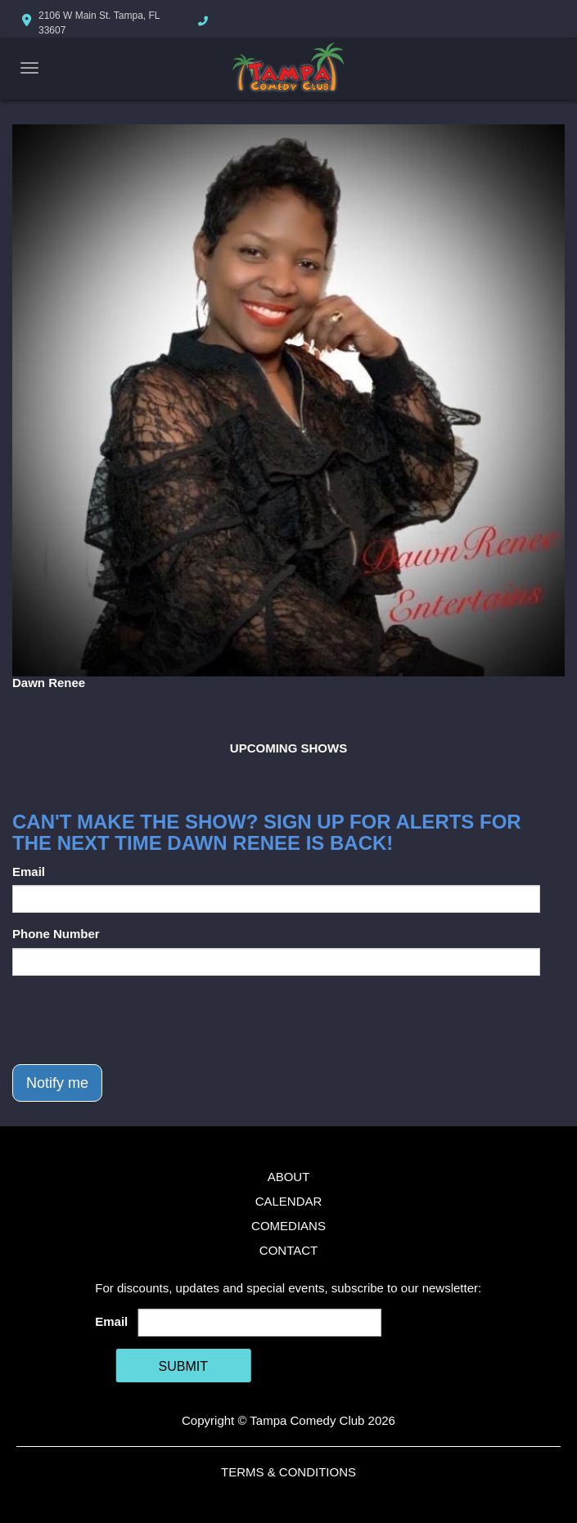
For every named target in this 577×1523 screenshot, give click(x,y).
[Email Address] (259, 1323)
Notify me (57, 1083)
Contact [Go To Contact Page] (288, 1250)
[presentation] (136, 1020)
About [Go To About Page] (289, 1177)
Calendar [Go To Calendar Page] (288, 1201)
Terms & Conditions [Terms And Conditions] (288, 1472)
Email (28, 871)
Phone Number (56, 934)
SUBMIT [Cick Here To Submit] (183, 1366)
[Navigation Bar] (29, 68)
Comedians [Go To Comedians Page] (288, 1226)
